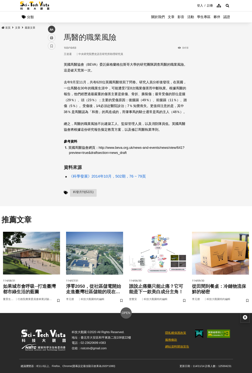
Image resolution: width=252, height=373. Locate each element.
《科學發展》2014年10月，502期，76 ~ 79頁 (107, 176)
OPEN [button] (126, 313)
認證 (226, 17)
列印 (51, 105)
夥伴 (217, 17)
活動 (190, 17)
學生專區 (204, 17)
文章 (171, 17)
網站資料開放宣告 (177, 346)
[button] (227, 5)
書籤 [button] (51, 113)
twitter (51, 80)
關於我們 (158, 17)
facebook (51, 72)
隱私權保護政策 (175, 332)
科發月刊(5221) (83, 192)
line (50, 88)
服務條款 (171, 339)
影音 (181, 17)
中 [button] (51, 96)
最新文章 (30, 27)
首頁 (6, 27)
